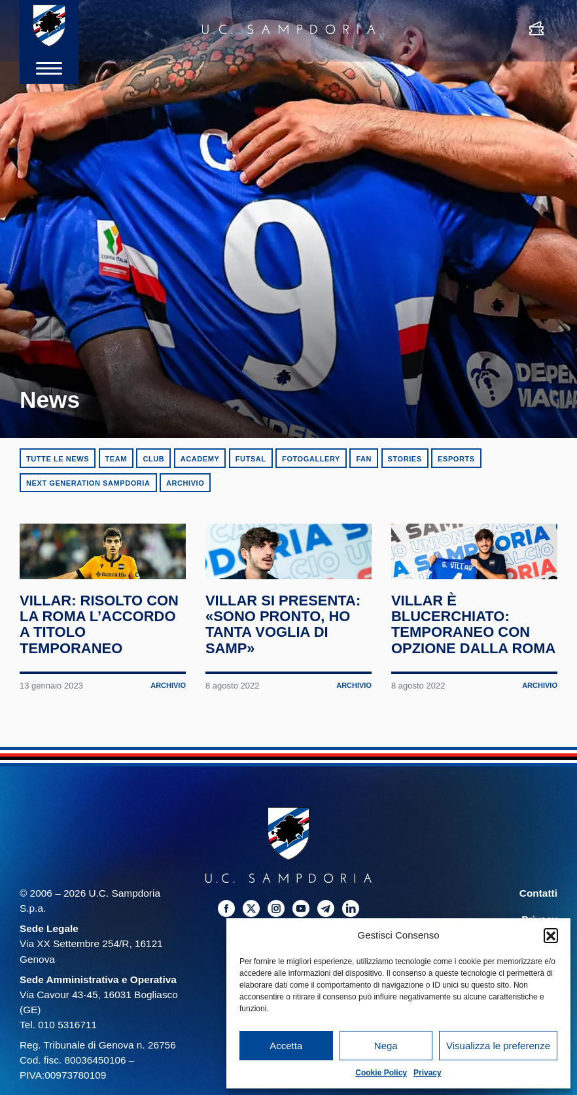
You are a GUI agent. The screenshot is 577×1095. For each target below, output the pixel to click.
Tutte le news (57, 459)
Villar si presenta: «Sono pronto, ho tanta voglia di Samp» (286, 663)
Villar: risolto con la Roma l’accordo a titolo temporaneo (101, 663)
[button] (550, 935)
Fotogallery (311, 459)
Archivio (185, 483)
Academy (200, 459)
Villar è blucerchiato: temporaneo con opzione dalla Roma (464, 671)
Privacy (427, 1072)
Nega (386, 1045)
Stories (405, 459)
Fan (364, 459)
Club (153, 459)
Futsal (251, 459)
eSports (456, 459)
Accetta (286, 1045)
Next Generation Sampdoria (88, 483)
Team (116, 459)
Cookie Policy (381, 1072)
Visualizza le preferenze (498, 1045)
